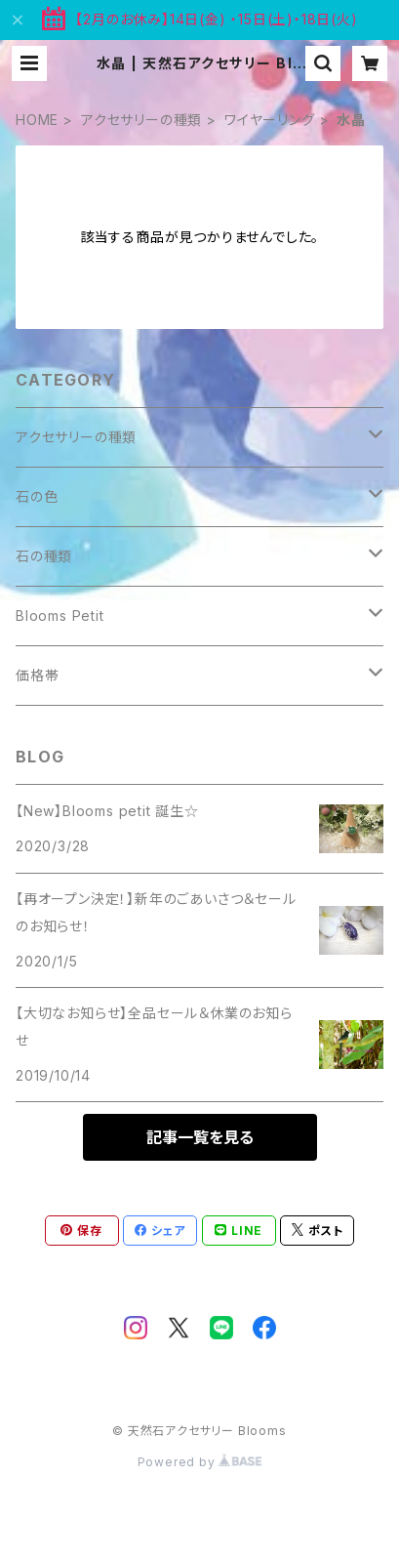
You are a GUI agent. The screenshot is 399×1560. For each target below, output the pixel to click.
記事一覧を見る (200, 1137)
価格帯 (37, 675)
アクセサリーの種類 (141, 119)
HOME (37, 119)
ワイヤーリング (269, 119)
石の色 (37, 496)
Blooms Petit (60, 615)
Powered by (200, 1462)
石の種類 (44, 556)
